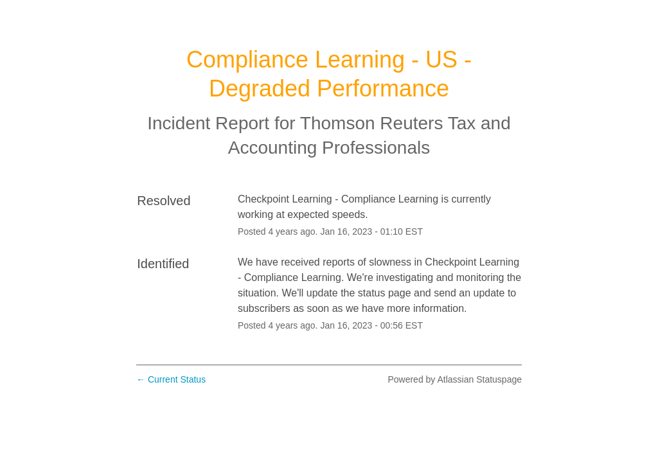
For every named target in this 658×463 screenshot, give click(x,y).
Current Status (171, 379)
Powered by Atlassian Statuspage (454, 379)
